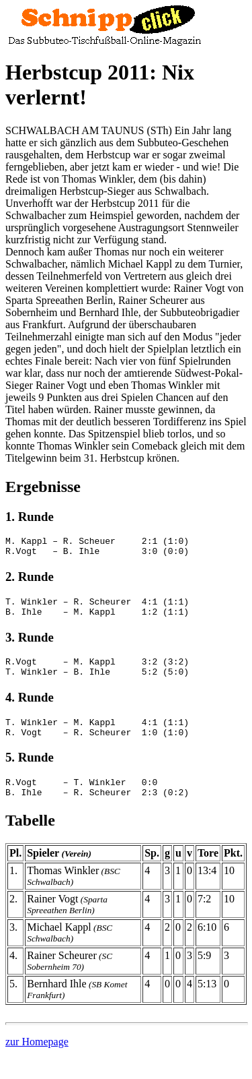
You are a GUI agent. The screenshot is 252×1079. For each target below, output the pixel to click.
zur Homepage (37, 1062)
